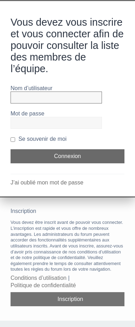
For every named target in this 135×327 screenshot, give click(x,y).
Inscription (70, 299)
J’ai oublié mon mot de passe (47, 182)
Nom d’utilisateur (31, 88)
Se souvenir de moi (38, 139)
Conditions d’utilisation (38, 278)
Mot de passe (27, 114)
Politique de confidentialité (43, 285)
